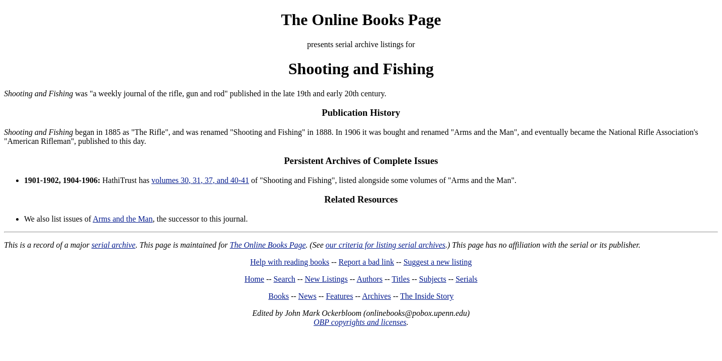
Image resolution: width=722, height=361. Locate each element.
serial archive (113, 245)
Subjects (432, 279)
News (307, 296)
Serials (467, 279)
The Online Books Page (361, 20)
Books (278, 296)
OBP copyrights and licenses (359, 322)
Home (254, 279)
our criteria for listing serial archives (385, 245)
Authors (369, 279)
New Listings (326, 279)
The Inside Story (427, 296)
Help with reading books (289, 262)
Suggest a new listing (438, 262)
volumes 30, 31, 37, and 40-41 (200, 180)
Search (285, 279)
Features (339, 296)
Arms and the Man (123, 219)
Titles (401, 279)
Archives (376, 296)
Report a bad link (366, 262)
